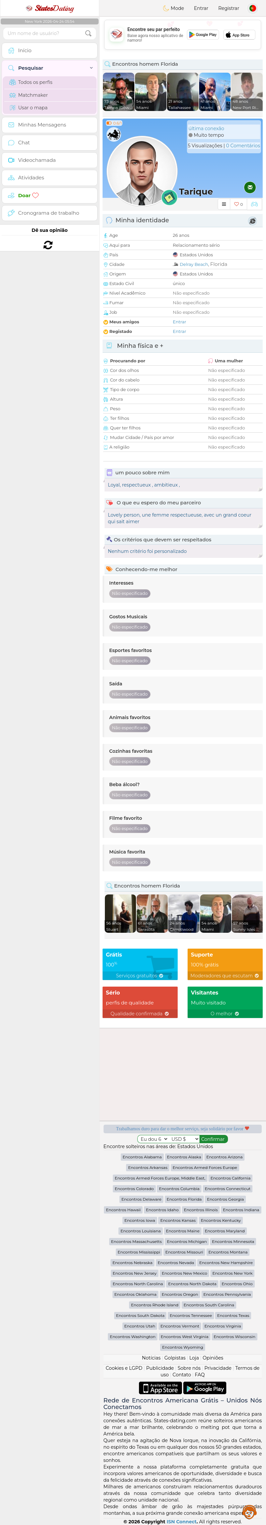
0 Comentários (243, 146)
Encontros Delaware (141, 1199)
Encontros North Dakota (192, 1283)
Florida (218, 264)
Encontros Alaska (184, 1156)
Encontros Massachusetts (136, 1241)
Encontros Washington (132, 1336)
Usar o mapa (28, 107)
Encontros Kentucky (221, 1220)
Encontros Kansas (178, 1220)
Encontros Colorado (134, 1188)
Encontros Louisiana (140, 1230)
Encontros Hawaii (123, 1209)
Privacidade (218, 1368)
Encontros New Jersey (135, 1273)
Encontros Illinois (201, 1209)
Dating (49, 8)
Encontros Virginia (222, 1326)
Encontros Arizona (224, 1156)
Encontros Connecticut (227, 1188)
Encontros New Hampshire (226, 1262)
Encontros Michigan (187, 1241)
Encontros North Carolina (137, 1283)
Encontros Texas (233, 1315)
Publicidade (160, 1368)
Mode (173, 8)
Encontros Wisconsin (234, 1336)
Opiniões (213, 1358)
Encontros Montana (227, 1252)
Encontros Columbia (179, 1188)
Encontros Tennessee (191, 1315)
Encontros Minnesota (233, 1241)
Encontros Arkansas (147, 1167)
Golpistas (175, 1358)
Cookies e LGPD (124, 1368)
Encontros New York (232, 1273)
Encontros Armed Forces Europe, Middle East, (160, 1178)
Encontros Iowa (139, 1220)
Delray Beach (194, 264)
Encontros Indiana (241, 1209)
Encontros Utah (139, 1326)
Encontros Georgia (225, 1199)
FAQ (200, 1375)
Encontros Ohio (237, 1283)
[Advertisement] (182, 35)
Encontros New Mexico (184, 1273)
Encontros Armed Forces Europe (205, 1167)
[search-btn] (88, 33)
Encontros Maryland (225, 1230)
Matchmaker (28, 95)
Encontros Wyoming (182, 1347)
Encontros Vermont (179, 1326)
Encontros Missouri (184, 1252)
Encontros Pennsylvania (227, 1294)
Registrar (228, 8)
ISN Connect (182, 1522)
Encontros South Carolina (209, 1304)
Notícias (151, 1358)
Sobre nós (189, 1368)
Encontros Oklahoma (135, 1294)
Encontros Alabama (142, 1156)
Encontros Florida (184, 1199)
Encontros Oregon (180, 1294)
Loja (194, 1358)
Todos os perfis (30, 82)
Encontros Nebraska (132, 1262)
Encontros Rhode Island (154, 1304)
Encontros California (230, 1178)
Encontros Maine (183, 1230)
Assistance (249, 1512)
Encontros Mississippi (139, 1252)
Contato (182, 1375)
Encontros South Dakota (140, 1315)
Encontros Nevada (176, 1262)
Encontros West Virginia (184, 1336)
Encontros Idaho (162, 1209)
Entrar (201, 8)
